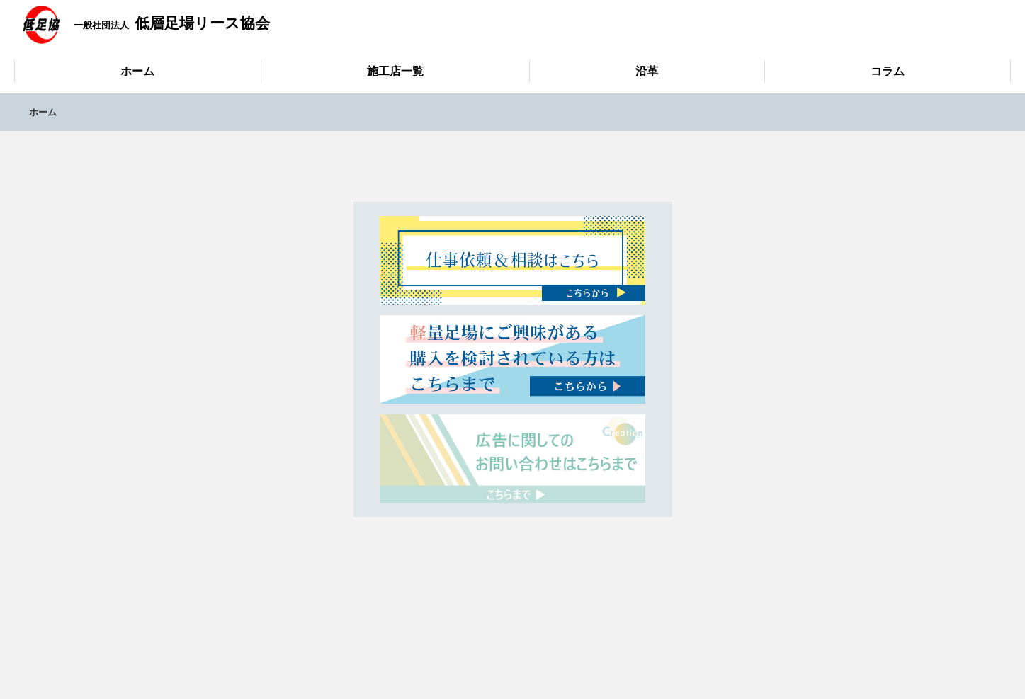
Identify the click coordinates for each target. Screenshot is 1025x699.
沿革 (646, 71)
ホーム (137, 71)
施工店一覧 (395, 71)
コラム (888, 71)
